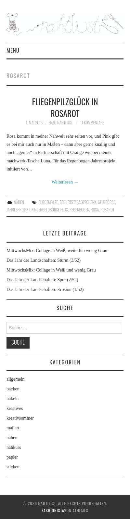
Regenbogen (79, 210)
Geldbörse (106, 202)
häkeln (12, 398)
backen (13, 388)
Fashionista (53, 510)
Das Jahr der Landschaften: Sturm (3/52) (43, 260)
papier (12, 457)
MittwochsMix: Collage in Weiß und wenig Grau (51, 270)
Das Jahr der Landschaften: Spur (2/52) (42, 279)
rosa (95, 210)
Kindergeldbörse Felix (50, 210)
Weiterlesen (64, 182)
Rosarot (107, 210)
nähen (19, 202)
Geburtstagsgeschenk (77, 202)
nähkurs (13, 447)
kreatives (14, 408)
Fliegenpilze (48, 202)
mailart (13, 427)
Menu (13, 50)
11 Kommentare (92, 123)
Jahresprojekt (18, 210)
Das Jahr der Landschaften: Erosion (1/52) (45, 289)
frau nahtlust (61, 123)
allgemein (15, 379)
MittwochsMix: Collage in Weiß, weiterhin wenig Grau (56, 250)
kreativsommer (20, 418)
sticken (13, 466)
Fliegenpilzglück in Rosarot (65, 107)
